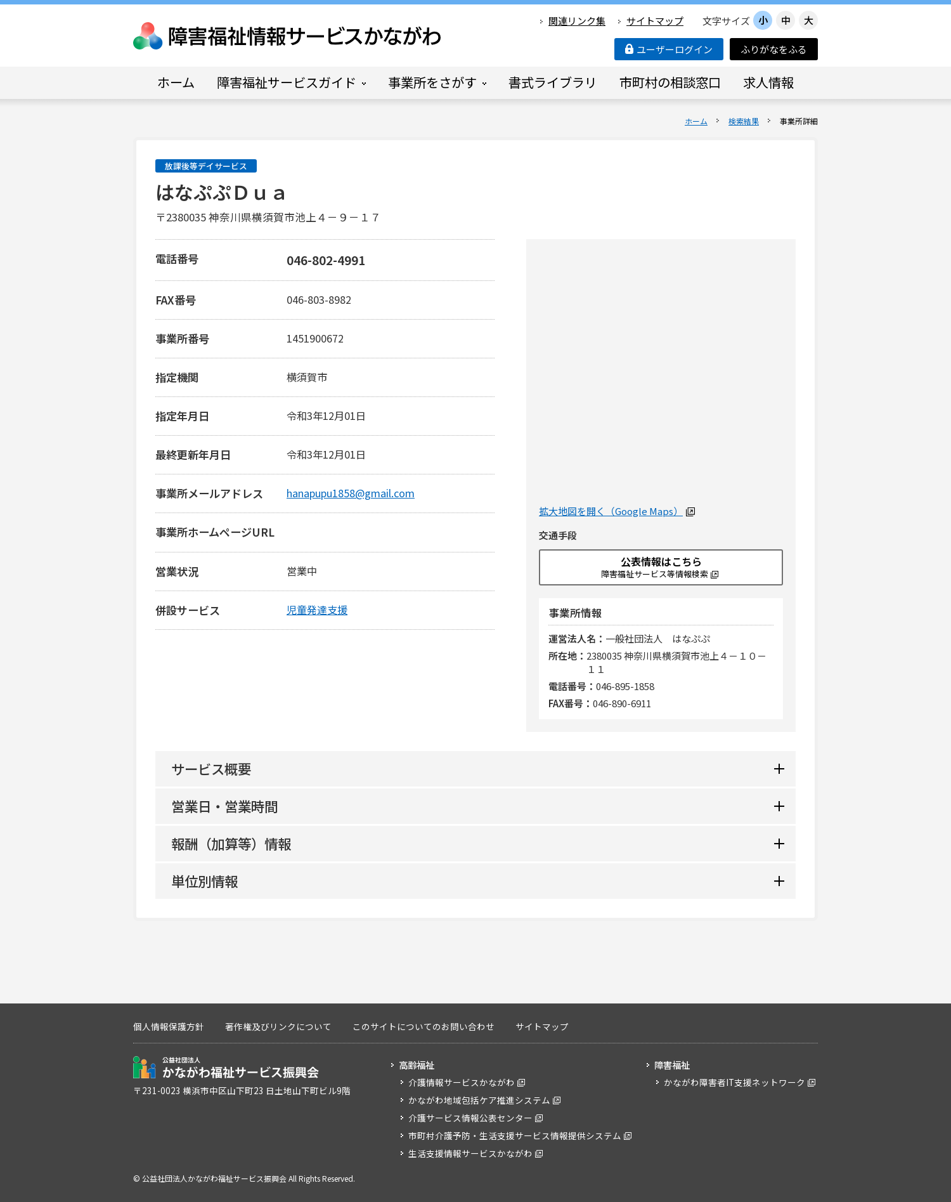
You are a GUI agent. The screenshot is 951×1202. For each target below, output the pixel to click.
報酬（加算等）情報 (231, 843)
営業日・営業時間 (224, 806)
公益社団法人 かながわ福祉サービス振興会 (226, 1067)
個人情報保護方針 (168, 1026)
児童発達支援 (317, 609)
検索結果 (743, 120)
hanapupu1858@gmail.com (351, 492)
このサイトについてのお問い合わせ (424, 1026)
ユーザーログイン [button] (669, 49)
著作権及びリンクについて (278, 1026)
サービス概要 (211, 768)
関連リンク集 (576, 20)
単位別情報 (204, 881)
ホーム (696, 120)
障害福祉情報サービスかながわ (288, 35)
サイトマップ (654, 20)
